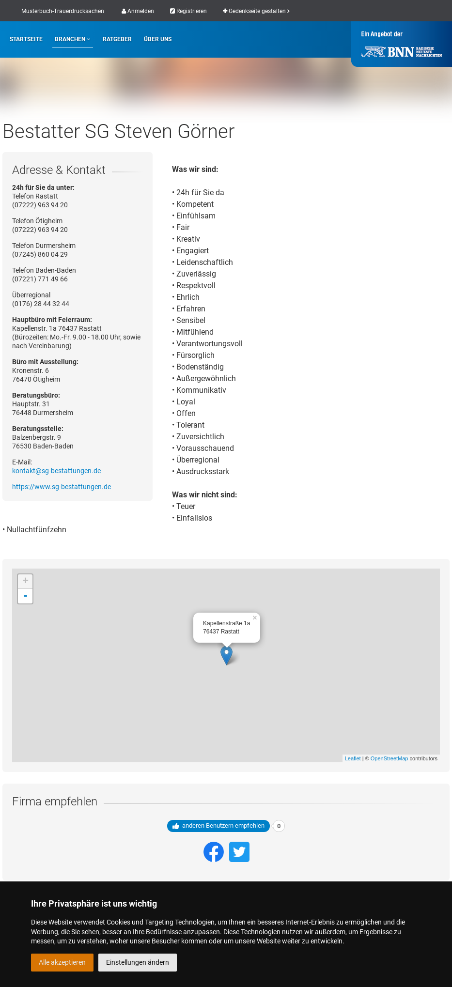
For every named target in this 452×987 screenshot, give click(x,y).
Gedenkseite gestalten (256, 11)
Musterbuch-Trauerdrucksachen (62, 11)
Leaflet (353, 758)
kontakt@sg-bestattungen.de (56, 471)
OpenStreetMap (389, 758)
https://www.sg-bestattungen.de (61, 487)
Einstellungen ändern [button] (137, 962)
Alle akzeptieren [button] (62, 962)
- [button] (25, 596)
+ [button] (25, 581)
